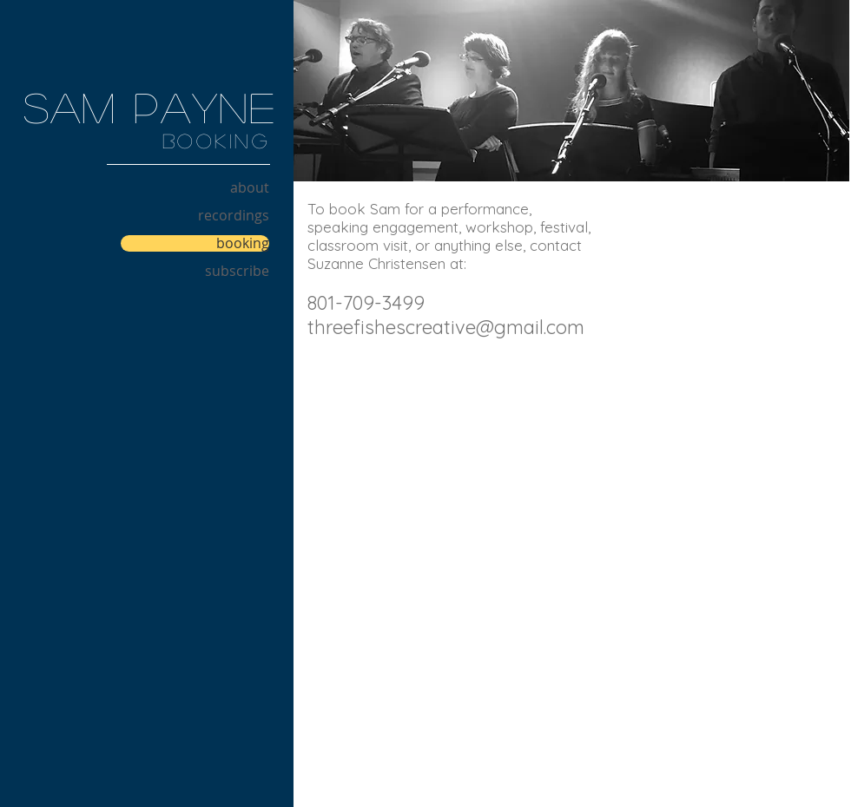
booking (242, 243)
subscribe (237, 271)
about (249, 188)
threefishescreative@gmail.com (445, 327)
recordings (233, 215)
